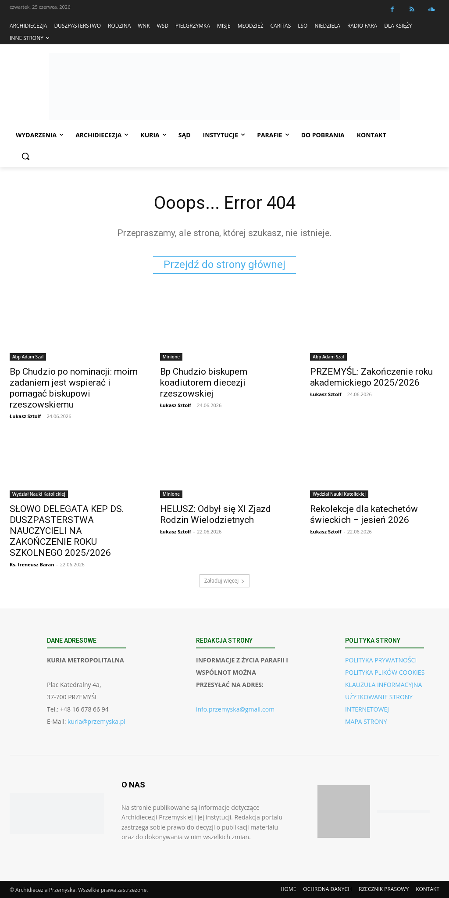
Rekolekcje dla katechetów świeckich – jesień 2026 (364, 514)
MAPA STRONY (366, 721)
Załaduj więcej (224, 580)
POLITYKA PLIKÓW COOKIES (384, 672)
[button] (25, 156)
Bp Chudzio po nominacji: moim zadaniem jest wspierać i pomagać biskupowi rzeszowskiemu (74, 387)
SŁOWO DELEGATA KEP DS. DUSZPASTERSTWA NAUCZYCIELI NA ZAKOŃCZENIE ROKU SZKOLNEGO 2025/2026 (67, 530)
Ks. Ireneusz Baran (32, 564)
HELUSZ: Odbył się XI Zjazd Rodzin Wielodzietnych (215, 514)
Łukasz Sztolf (25, 415)
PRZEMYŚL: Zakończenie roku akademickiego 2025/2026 (371, 376)
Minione (171, 356)
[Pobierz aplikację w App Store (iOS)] (343, 811)
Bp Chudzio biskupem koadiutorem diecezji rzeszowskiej (203, 382)
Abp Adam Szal (27, 356)
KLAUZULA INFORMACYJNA (383, 684)
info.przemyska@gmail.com (235, 709)
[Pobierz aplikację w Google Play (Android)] (403, 812)
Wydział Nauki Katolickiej (38, 493)
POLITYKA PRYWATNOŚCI (381, 660)
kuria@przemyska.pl (96, 721)
